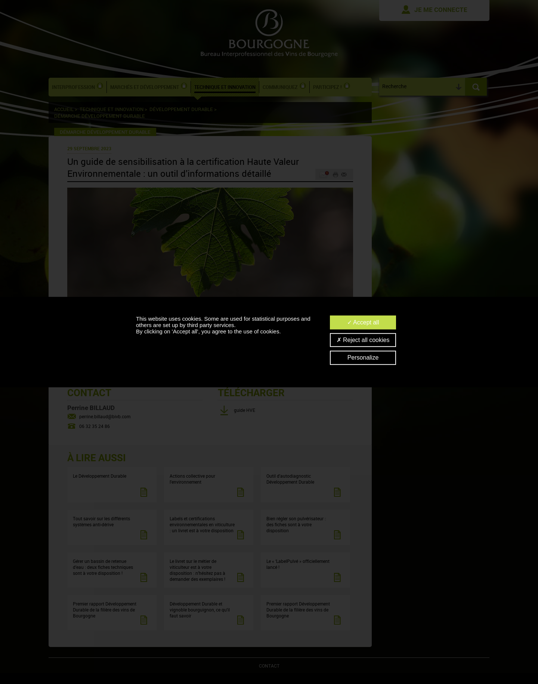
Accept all (363, 322)
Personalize (363, 358)
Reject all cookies (363, 340)
